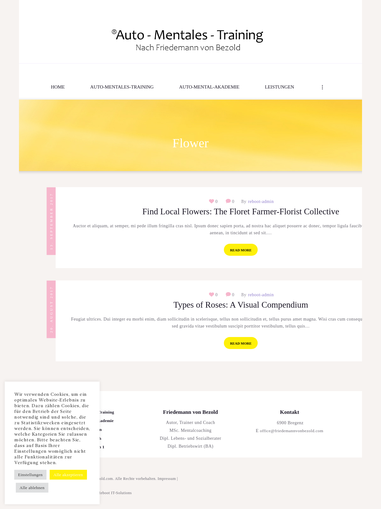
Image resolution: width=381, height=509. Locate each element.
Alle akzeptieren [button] (68, 474)
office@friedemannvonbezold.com (291, 435)
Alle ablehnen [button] (32, 487)
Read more (240, 252)
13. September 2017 (51, 221)
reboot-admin (260, 201)
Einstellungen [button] (30, 474)
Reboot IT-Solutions (115, 498)
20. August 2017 (51, 312)
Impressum (167, 483)
